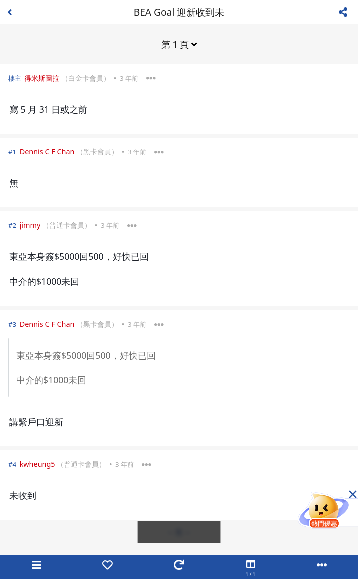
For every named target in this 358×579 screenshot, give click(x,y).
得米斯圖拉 (41, 78)
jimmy (30, 225)
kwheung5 (37, 464)
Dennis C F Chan (47, 151)
